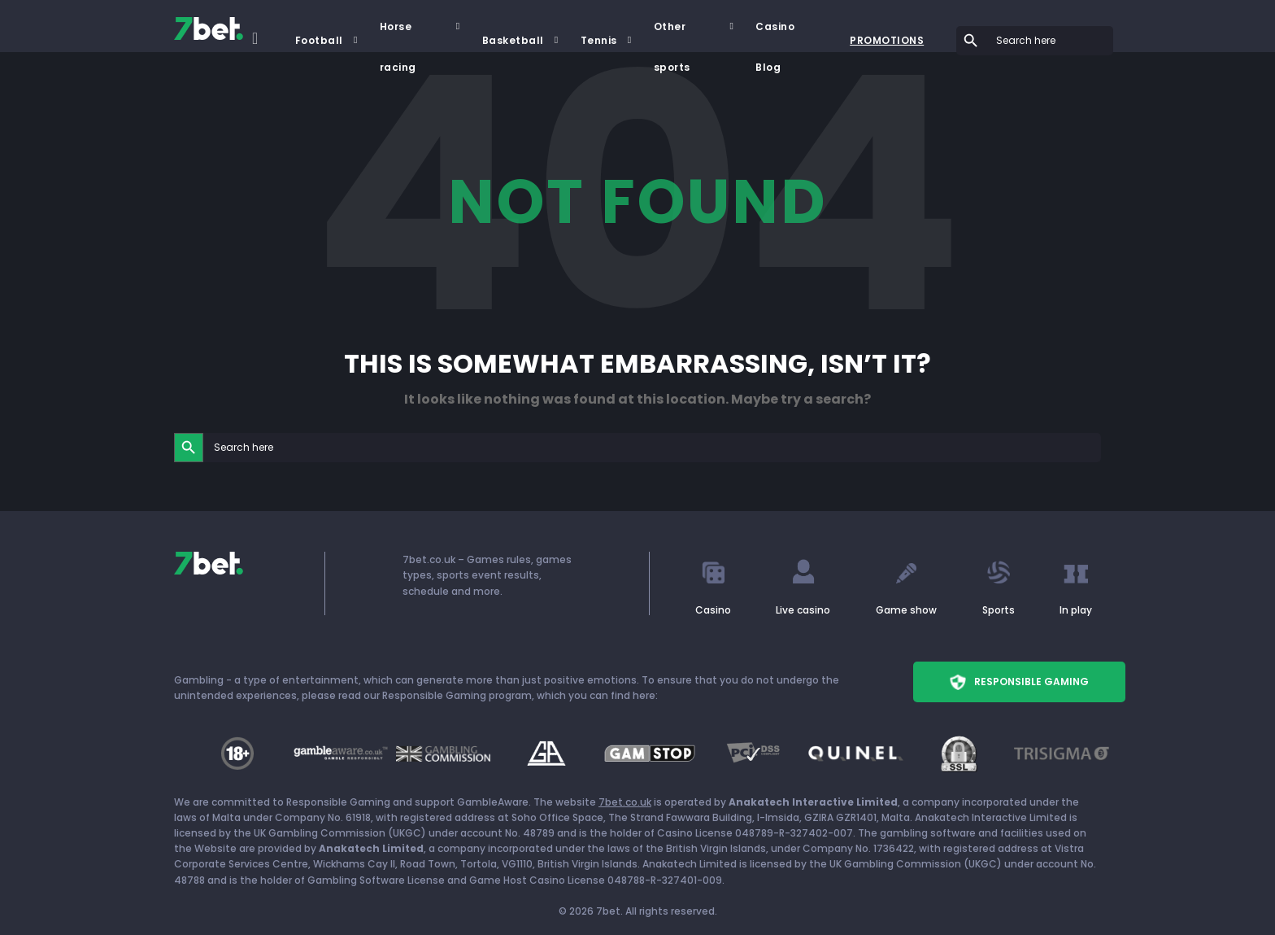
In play (1076, 610)
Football (319, 40)
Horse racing (398, 33)
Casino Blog (774, 33)
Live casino (803, 610)
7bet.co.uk (624, 802)
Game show (906, 610)
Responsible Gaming (1019, 682)
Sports (998, 610)
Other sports (672, 33)
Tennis (599, 40)
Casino (713, 610)
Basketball (513, 40)
